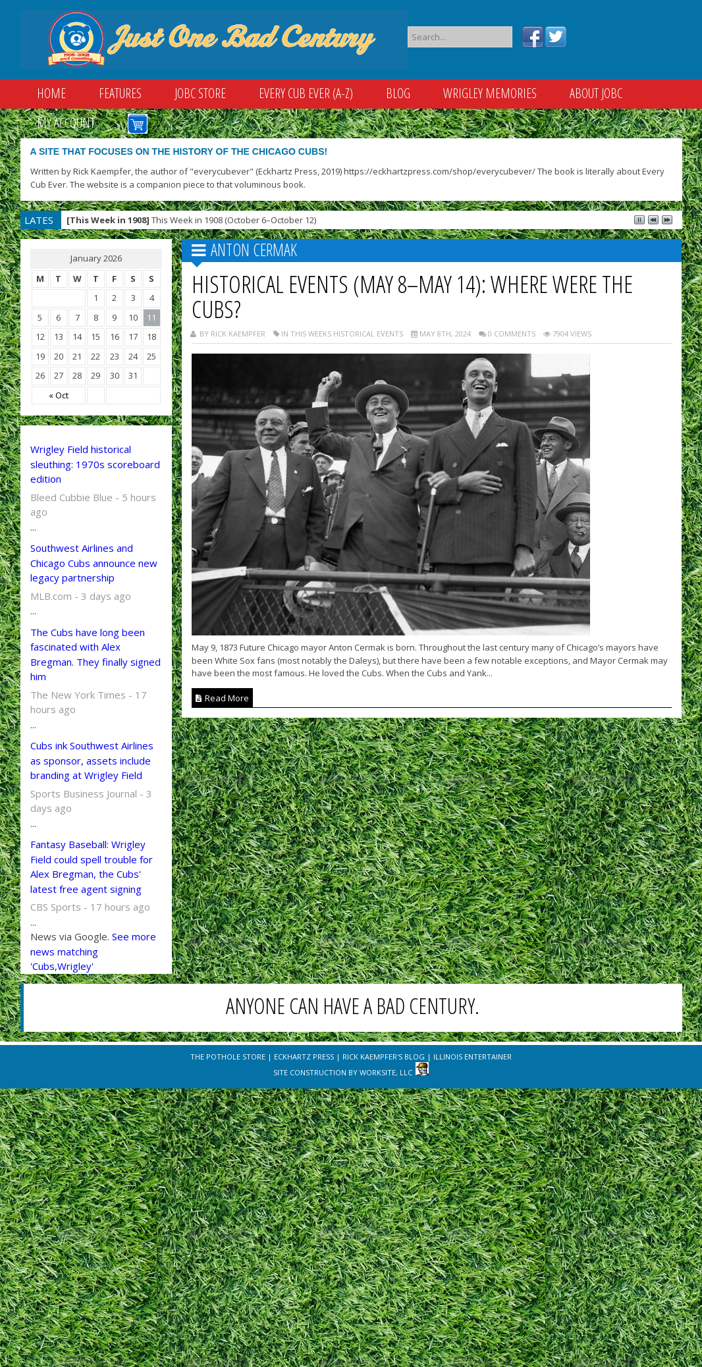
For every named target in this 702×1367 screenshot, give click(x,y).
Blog (398, 93)
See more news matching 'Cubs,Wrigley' (93, 951)
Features (120, 93)
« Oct (58, 395)
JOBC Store (200, 93)
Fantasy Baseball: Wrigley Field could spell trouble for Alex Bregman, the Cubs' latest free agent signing (91, 867)
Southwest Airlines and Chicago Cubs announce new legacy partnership (93, 562)
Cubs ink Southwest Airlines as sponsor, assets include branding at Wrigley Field (91, 760)
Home (51, 93)
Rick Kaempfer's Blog (383, 1056)
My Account (66, 123)
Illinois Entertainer (472, 1056)
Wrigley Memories (490, 93)
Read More (222, 698)
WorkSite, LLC (386, 1072)
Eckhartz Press (304, 1056)
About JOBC (596, 93)
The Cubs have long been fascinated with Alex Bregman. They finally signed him (95, 655)
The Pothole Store (227, 1056)
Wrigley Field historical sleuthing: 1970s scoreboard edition (95, 463)
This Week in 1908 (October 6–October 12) (191, 220)
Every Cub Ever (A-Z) (306, 93)
